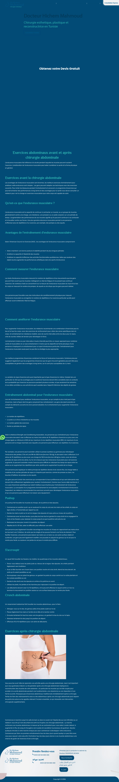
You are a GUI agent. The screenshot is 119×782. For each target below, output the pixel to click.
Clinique (60, 3)
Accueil (27, 3)
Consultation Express (111, 3)
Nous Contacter (66, 758)
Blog (103, 3)
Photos (67, 3)
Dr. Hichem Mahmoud (38, 3)
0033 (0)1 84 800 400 (47, 763)
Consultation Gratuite (32, 33)
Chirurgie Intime (81, 3)
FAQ (73, 3)
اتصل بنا (63, 769)
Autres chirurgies (94, 3)
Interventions (51, 3)
